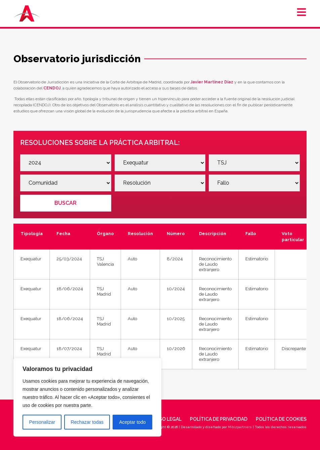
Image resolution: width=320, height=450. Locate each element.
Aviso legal (167, 419)
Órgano (105, 233)
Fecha (63, 233)
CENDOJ (52, 88)
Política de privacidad (218, 419)
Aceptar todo (132, 422)
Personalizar (42, 422)
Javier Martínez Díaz (212, 82)
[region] (87, 397)
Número (176, 233)
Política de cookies (281, 419)
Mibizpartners (240, 427)
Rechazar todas (87, 422)
